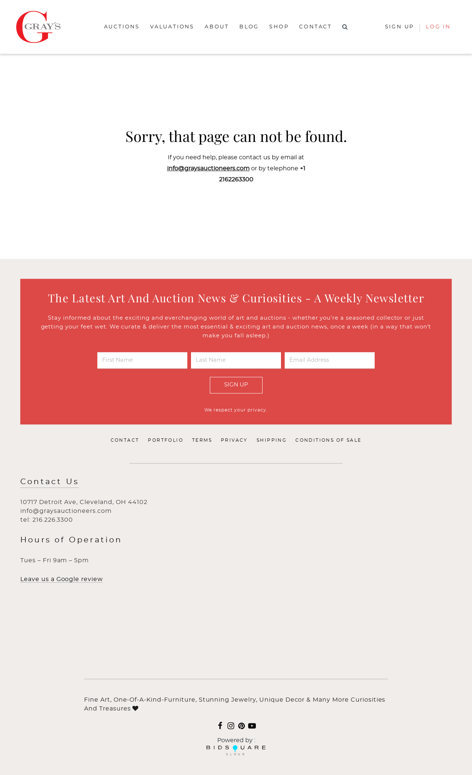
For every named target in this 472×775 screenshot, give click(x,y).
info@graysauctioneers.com (208, 168)
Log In (438, 26)
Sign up (399, 26)
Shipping (272, 440)
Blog (249, 26)
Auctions (122, 26)
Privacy (234, 440)
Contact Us (49, 482)
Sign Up (236, 385)
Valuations (172, 26)
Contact (315, 26)
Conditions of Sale (328, 440)
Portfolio (165, 440)
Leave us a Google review (61, 579)
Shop (279, 26)
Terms (202, 440)
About (217, 26)
